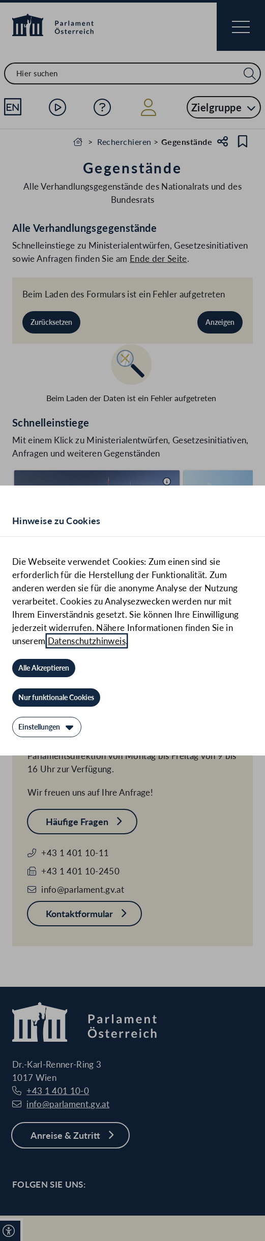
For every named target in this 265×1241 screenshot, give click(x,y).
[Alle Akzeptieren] (43, 668)
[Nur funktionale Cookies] (56, 697)
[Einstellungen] (46, 727)
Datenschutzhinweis (87, 640)
